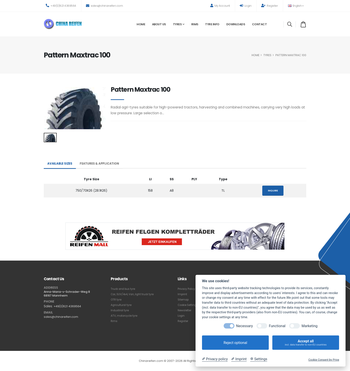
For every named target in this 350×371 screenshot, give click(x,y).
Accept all (305, 342)
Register (269, 6)
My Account (220, 6)
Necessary (244, 326)
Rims (194, 24)
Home (141, 24)
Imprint (183, 294)
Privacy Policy (187, 289)
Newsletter (185, 310)
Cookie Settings (189, 305)
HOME (255, 55)
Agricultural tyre (122, 305)
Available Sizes (60, 163)
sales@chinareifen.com (104, 6)
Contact (259, 24)
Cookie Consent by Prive (323, 359)
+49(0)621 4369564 (61, 6)
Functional (277, 326)
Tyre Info (212, 24)
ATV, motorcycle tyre (125, 316)
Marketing (309, 326)
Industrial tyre (120, 310)
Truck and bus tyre (124, 289)
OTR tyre (117, 299)
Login (246, 6)
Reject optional (235, 343)
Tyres (177, 24)
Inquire (273, 190)
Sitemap (184, 299)
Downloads (235, 24)
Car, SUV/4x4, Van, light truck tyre (134, 294)
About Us (159, 24)
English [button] (295, 6)
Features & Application (100, 163)
